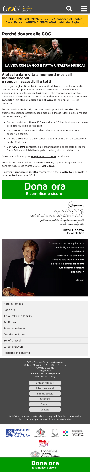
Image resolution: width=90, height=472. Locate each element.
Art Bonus (9, 322)
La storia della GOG (45, 382)
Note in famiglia (13, 303)
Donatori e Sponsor (15, 334)
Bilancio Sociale (45, 393)
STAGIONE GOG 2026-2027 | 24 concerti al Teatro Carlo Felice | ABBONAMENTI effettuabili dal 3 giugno (44, 20)
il (26, 171)
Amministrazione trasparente (45, 373)
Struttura (45, 398)
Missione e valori (45, 388)
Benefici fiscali (12, 340)
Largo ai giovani (13, 346)
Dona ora (9, 309)
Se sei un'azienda (14, 328)
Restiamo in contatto (16, 352)
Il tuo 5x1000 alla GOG (17, 316)
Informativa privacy (45, 376)
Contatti (45, 409)
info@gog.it (45, 370)
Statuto (45, 404)
